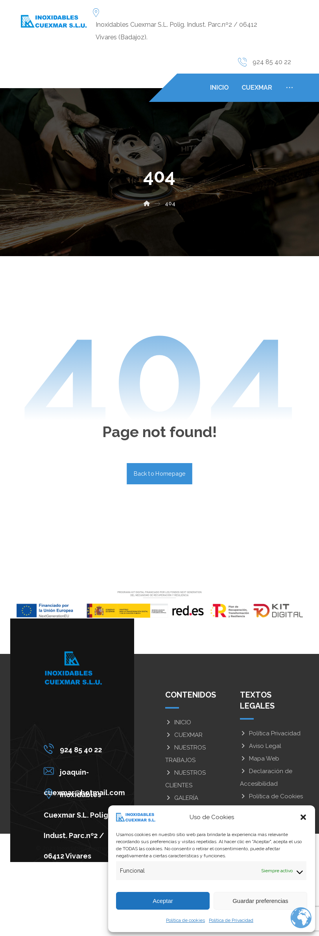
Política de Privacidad (231, 920)
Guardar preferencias (260, 900)
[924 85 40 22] (86, 748)
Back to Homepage (159, 473)
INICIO (178, 722)
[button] (303, 817)
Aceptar (163, 900)
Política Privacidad (270, 733)
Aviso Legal (260, 746)
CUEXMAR (184, 734)
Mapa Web (259, 758)
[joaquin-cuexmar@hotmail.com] (86, 771)
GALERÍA (181, 797)
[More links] (289, 88)
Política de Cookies (271, 796)
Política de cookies (185, 920)
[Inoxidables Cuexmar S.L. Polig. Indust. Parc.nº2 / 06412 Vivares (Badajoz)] (86, 793)
